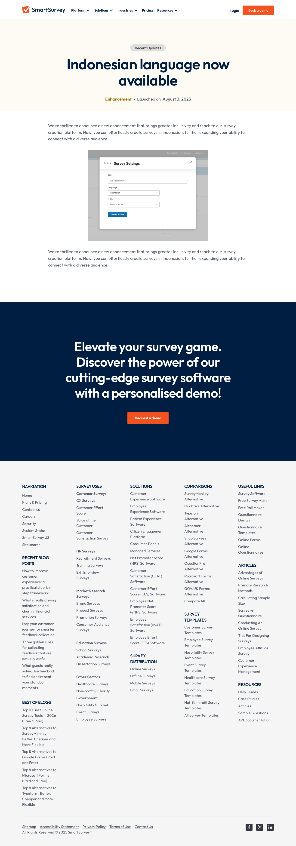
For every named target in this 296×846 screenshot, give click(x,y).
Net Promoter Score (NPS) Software (146, 560)
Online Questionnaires (250, 549)
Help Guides (248, 692)
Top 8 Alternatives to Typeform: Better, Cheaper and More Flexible (39, 796)
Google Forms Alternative (196, 554)
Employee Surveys (91, 719)
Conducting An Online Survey (250, 625)
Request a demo (148, 418)
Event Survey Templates (195, 667)
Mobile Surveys (142, 683)
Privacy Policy (94, 826)
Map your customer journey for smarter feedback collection (38, 629)
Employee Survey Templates (198, 642)
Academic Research (92, 657)
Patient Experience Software (146, 521)
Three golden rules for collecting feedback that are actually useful (37, 650)
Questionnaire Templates (250, 530)
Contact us (31, 509)
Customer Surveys (91, 493)
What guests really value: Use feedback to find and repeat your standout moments (38, 676)
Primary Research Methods (253, 588)
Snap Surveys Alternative (195, 541)
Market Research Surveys (90, 594)
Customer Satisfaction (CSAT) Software (146, 576)
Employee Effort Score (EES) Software (147, 640)
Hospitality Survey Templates (199, 655)
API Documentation (254, 720)
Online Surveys (142, 669)
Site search (31, 544)
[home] (46, 10)
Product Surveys (89, 610)
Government (87, 698)
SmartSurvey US (35, 537)
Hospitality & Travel (92, 705)
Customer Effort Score (89, 510)
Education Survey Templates (198, 693)
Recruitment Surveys (93, 558)
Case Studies (248, 698)
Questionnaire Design (250, 517)
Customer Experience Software (147, 496)
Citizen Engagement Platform (147, 534)
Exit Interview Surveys (87, 575)
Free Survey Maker (253, 500)
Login (234, 11)
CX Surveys (85, 500)
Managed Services (145, 551)
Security (29, 523)
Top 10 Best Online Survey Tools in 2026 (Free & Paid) (39, 715)
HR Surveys (85, 551)
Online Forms (249, 539)
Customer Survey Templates (198, 630)
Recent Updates (148, 48)
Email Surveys (141, 690)
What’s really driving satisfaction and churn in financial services (39, 608)
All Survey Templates (201, 715)
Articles (244, 706)
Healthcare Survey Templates (199, 680)
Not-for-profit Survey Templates (201, 705)
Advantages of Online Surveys (250, 575)
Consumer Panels (144, 543)
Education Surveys (91, 643)
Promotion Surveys (92, 617)
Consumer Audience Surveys (93, 627)
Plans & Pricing (34, 502)
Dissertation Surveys (93, 664)
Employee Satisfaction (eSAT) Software (146, 625)
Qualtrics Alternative (201, 506)
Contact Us (144, 826)
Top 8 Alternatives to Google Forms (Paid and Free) (39, 757)
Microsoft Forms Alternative (197, 579)
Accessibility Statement (59, 826)
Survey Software (251, 493)
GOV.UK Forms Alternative (197, 591)
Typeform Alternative (193, 516)
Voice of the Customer (86, 523)
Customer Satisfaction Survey (92, 535)
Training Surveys (89, 565)
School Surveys (88, 650)
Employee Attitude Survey (253, 651)
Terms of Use (120, 826)
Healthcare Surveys (92, 684)
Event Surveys (87, 712)
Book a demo (258, 10)
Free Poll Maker (251, 507)
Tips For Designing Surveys (253, 638)
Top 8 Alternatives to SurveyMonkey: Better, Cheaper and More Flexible (39, 736)
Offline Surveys (142, 676)
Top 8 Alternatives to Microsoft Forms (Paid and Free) (39, 775)
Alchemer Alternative (193, 528)
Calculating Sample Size (254, 600)
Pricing (147, 10)
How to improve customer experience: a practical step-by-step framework (37, 581)
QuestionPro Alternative (194, 566)
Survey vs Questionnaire (250, 613)
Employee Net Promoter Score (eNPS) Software (143, 606)
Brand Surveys (88, 603)
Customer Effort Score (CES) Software (147, 591)
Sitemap (29, 826)
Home (27, 495)
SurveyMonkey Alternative (196, 496)
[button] (80, 10)
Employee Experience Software (147, 509)
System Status (34, 530)
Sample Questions (253, 713)
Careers (29, 516)
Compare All (194, 601)
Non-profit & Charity (93, 691)
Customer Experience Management (249, 666)
